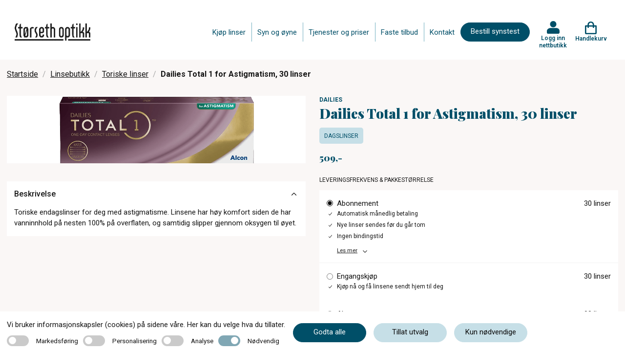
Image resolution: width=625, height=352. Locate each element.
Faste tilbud (399, 32)
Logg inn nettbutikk (553, 41)
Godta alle (329, 332)
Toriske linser (125, 74)
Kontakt (442, 32)
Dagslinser (341, 135)
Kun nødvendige (490, 332)
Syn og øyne (277, 32)
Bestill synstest (495, 31)
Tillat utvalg (410, 332)
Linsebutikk (70, 74)
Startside (22, 74)
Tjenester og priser (339, 32)
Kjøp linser (229, 32)
